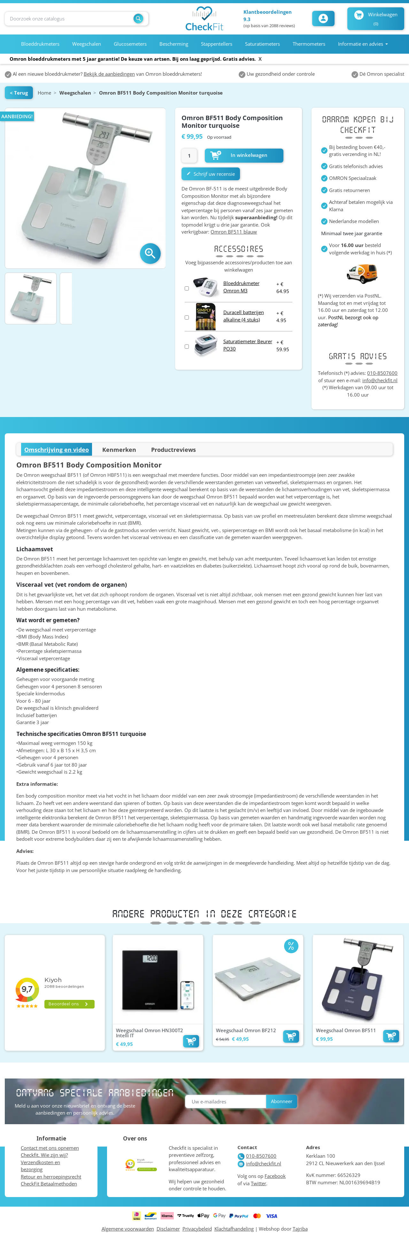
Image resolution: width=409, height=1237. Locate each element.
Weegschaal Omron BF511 (346, 1030)
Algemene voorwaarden (128, 1228)
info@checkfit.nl (379, 380)
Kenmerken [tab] (119, 449)
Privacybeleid (197, 1228)
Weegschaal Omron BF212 (246, 1030)
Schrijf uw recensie (211, 173)
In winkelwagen (238, 155)
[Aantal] (189, 156)
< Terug (19, 92)
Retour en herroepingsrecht (51, 1176)
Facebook (275, 1176)
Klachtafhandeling (234, 1228)
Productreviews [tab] (173, 449)
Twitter (258, 1183)
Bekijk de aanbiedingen (109, 74)
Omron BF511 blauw (234, 231)
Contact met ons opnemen (50, 1148)
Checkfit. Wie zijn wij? (44, 1155)
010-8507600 (382, 373)
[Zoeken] (76, 19)
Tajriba (300, 1228)
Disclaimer (168, 1228)
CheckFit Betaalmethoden (49, 1183)
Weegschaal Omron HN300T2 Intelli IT (149, 1033)
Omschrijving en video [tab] (56, 449)
